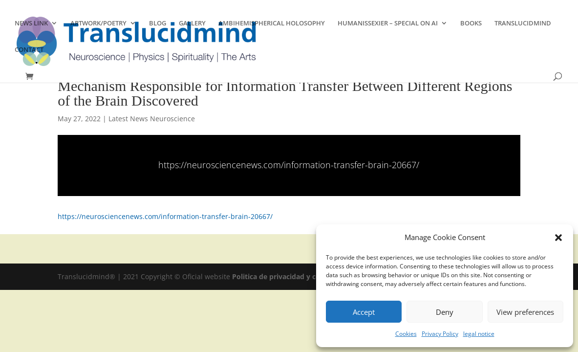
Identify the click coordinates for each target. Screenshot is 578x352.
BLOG (157, 23)
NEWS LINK (31, 23)
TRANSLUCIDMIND (522, 23)
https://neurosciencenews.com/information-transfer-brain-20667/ (288, 165)
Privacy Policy (440, 334)
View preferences (525, 312)
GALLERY (192, 23)
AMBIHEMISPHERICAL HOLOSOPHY (271, 23)
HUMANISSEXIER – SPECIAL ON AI (388, 23)
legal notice (478, 334)
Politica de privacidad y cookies (286, 276)
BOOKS (471, 23)
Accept (364, 312)
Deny (444, 312)
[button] (558, 237)
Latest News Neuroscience (151, 118)
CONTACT (29, 50)
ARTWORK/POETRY (98, 23)
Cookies (406, 334)
